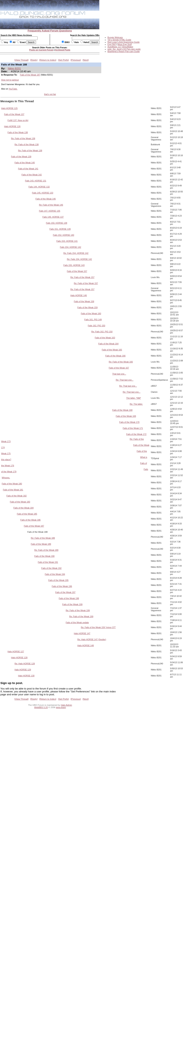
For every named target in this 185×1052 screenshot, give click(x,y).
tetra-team (61, 707)
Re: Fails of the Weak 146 (51, 205)
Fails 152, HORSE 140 (63, 235)
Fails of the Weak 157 (77, 271)
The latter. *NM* (133, 398)
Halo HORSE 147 (82, 633)
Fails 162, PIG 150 (96, 325)
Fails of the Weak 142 (32, 174)
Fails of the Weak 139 (21, 156)
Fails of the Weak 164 (108, 343)
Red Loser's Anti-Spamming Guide (123, 42)
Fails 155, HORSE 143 (74, 265)
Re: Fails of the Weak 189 (46, 550)
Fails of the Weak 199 (72, 604)
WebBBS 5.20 (41, 707)
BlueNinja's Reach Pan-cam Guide (123, 51)
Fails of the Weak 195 (58, 580)
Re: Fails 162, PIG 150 (102, 331)
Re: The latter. (136, 404)
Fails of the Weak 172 (136, 434)
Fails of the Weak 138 (18, 132)
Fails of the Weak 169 (126, 416)
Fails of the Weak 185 (27, 514)
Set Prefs (63, 60)
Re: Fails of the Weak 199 (78, 610)
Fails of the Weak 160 (91, 313)
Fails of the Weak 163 (105, 337)
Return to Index (48, 60)
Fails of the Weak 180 (12, 483)
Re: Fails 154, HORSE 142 (75, 253)
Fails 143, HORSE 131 (35, 181)
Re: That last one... (124, 380)
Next (85, 60)
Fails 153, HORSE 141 (67, 241)
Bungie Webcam (115, 37)
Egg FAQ (111, 44)
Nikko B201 (14, 68)
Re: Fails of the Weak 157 (82, 277)
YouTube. (13, 89)
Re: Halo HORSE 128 (25, 663)
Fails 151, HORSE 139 (60, 229)
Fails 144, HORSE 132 (39, 187)
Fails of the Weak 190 (44, 556)
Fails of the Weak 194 (55, 574)
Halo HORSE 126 (12, 126)
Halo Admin (66, 705)
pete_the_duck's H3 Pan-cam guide (124, 49)
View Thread (21, 60)
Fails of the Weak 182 (16, 496)
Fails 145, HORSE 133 (42, 193)
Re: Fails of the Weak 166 (121, 362)
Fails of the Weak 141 (28, 168)
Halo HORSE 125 (9, 108)
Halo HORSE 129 (23, 669)
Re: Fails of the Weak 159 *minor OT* (98, 627)
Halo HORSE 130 (26, 675)
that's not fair (50, 94)
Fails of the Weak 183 (20, 502)
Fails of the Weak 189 (41, 544)
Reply (34, 60)
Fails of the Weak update (77, 622)
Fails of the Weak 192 (51, 568)
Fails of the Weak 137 (14, 114)
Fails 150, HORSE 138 (56, 223)
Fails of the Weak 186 (30, 520)
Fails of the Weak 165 (112, 350)
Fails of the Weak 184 (23, 508)
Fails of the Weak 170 (129, 422)
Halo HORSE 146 (78, 295)
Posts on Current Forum (41, 50)
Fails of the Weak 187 (30, 75)
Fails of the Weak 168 (122, 410)
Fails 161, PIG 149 (93, 319)
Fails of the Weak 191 (48, 562)
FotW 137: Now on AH (18, 120)
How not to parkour (10, 80)
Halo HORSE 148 (85, 645)
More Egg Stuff (125, 44)
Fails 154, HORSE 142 (70, 247)
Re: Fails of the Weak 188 (43, 538)
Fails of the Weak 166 (115, 356)
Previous (75, 60)
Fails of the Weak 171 (133, 428)
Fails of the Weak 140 (25, 162)
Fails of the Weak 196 (62, 586)
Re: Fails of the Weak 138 (23, 138)
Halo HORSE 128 (19, 657)
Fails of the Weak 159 (87, 307)
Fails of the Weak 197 (65, 592)
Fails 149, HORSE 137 (53, 217)
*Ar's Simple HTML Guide (119, 40)
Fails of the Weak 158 (84, 301)
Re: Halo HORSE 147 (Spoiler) (91, 639)
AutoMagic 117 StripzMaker (120, 47)
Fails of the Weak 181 (13, 490)
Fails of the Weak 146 (45, 199)
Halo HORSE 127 (16, 651)
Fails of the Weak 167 (119, 368)
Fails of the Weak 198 (69, 598)
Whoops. (6, 477)
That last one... (119, 374)
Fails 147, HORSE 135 (49, 211)
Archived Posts (62, 50)
